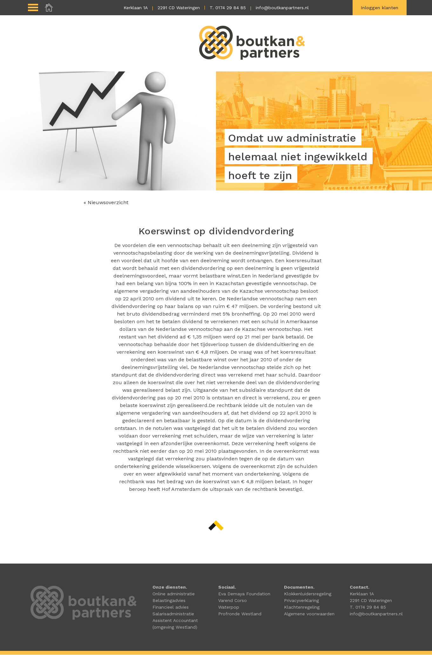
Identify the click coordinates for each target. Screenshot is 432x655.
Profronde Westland (239, 614)
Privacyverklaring (301, 600)
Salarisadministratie (173, 614)
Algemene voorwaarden (309, 614)
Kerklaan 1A (136, 7)
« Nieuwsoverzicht (106, 203)
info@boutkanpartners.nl (282, 7)
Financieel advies (170, 607)
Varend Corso (232, 600)
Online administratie (173, 594)
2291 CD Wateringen (179, 7)
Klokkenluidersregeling (307, 594)
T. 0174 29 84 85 (228, 7)
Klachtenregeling (302, 607)
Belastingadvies (169, 600)
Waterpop (228, 607)
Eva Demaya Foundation (244, 594)
